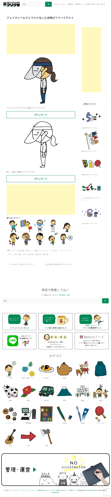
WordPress (55, 493)
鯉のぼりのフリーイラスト (89, 151)
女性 (24, 254)
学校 (60, 295)
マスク (10, 254)
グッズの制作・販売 (88, 4)
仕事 (68, 295)
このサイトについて (59, 4)
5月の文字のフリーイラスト (90, 128)
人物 (18, 250)
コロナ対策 (53, 250)
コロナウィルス (42, 250)
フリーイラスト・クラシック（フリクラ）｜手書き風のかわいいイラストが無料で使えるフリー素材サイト (43, 490)
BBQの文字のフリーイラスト (90, 174)
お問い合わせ (101, 4)
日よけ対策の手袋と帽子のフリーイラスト (59, 264)
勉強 (63, 295)
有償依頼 (78, 4)
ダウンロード (40, 114)
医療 (19, 254)
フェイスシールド (65, 250)
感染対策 (30, 254)
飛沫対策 (45, 254)
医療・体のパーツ (27, 250)
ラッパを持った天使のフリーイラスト (20, 264)
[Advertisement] (41, 39)
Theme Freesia (92, 490)
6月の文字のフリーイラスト (90, 223)
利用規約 (70, 4)
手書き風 (38, 254)
